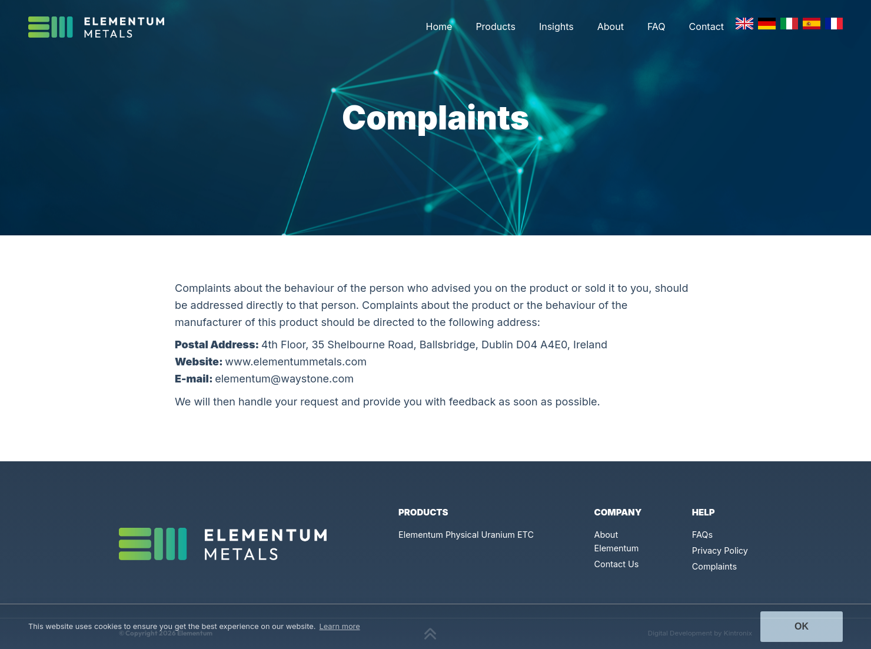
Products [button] (496, 26)
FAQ (656, 26)
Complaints (714, 566)
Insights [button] (556, 26)
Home (439, 26)
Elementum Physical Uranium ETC (466, 535)
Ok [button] (801, 626)
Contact (706, 26)
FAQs (702, 535)
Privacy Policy (720, 550)
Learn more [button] (340, 626)
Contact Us (616, 564)
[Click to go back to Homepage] (101, 27)
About (610, 26)
